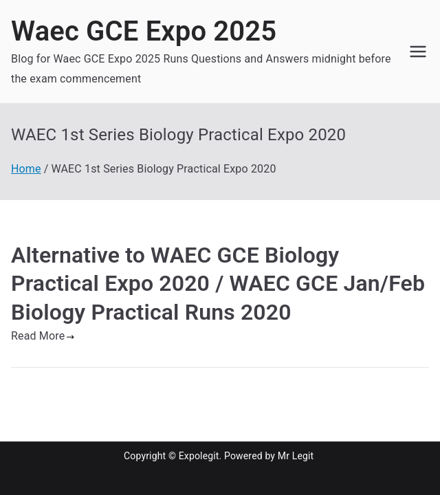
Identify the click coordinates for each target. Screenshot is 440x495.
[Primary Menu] (418, 51)
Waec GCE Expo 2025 (143, 31)
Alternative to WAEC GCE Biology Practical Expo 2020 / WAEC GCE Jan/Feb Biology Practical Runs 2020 (218, 283)
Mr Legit (296, 455)
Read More (43, 335)
